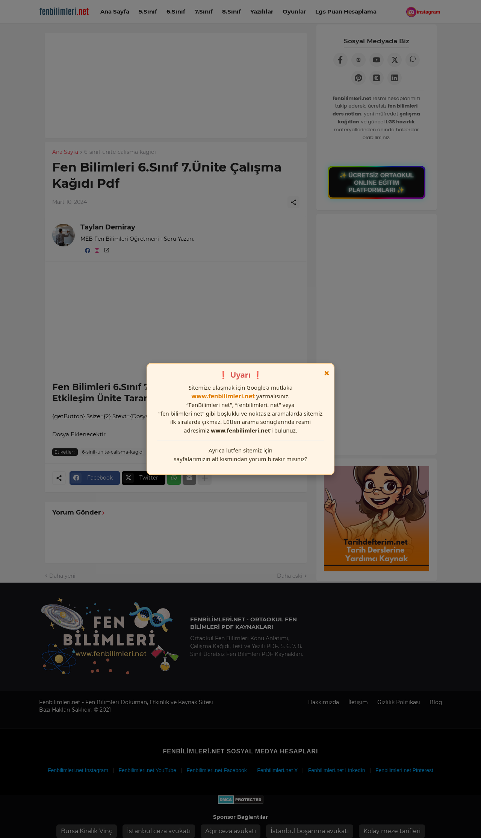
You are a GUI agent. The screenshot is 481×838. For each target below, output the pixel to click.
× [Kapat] (327, 373)
